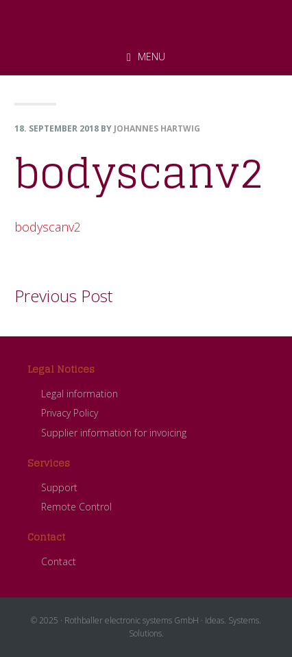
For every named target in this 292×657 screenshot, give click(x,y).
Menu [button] (151, 56)
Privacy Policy (69, 412)
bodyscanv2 (47, 227)
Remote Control (76, 506)
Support (59, 487)
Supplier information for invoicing (113, 432)
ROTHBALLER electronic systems (146, 20)
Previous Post (63, 295)
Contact (58, 561)
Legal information (79, 393)
